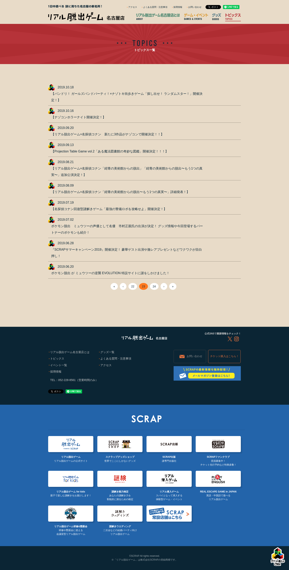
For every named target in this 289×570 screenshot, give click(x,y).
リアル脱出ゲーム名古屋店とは (70, 352)
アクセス (132, 7)
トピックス (57, 358)
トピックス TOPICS (233, 16)
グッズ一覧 (107, 352)
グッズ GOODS (216, 16)
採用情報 (177, 7)
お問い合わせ (194, 7)
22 (132, 286)
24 (154, 286)
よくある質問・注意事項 (155, 7)
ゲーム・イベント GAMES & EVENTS (196, 16)
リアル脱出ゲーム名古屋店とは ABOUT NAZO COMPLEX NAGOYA (158, 16)
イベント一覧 (58, 365)
